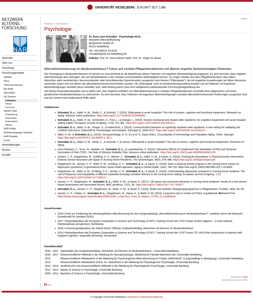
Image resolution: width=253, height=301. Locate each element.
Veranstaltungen (11, 144)
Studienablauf (11, 121)
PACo (6, 81)
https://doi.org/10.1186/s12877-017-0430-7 (160, 184)
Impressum (133, 297)
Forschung (8, 67)
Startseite (7, 57)
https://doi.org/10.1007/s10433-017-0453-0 (82, 177)
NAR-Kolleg (10, 128)
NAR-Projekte (11, 136)
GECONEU (9, 92)
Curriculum (10, 107)
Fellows (8, 104)
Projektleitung (11, 114)
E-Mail (245, 277)
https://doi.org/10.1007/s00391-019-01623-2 (181, 130)
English (244, 19)
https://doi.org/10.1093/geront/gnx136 (194, 159)
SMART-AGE (10, 111)
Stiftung (8, 125)
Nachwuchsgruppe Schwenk (18, 132)
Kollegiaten (10, 100)
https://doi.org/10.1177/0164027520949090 (121, 115)
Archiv (7, 140)
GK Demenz (10, 96)
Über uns (7, 62)
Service (6, 149)
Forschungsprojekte (13, 72)
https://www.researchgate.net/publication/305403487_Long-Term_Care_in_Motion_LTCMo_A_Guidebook (117, 196)
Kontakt (6, 154)
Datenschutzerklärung (151, 297)
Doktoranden (11, 118)
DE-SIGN (8, 89)
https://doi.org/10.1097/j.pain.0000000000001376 (188, 152)
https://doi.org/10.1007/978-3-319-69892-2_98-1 (85, 137)
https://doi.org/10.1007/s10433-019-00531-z (150, 122)
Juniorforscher (61, 24)
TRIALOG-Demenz (13, 85)
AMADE (8, 77)
